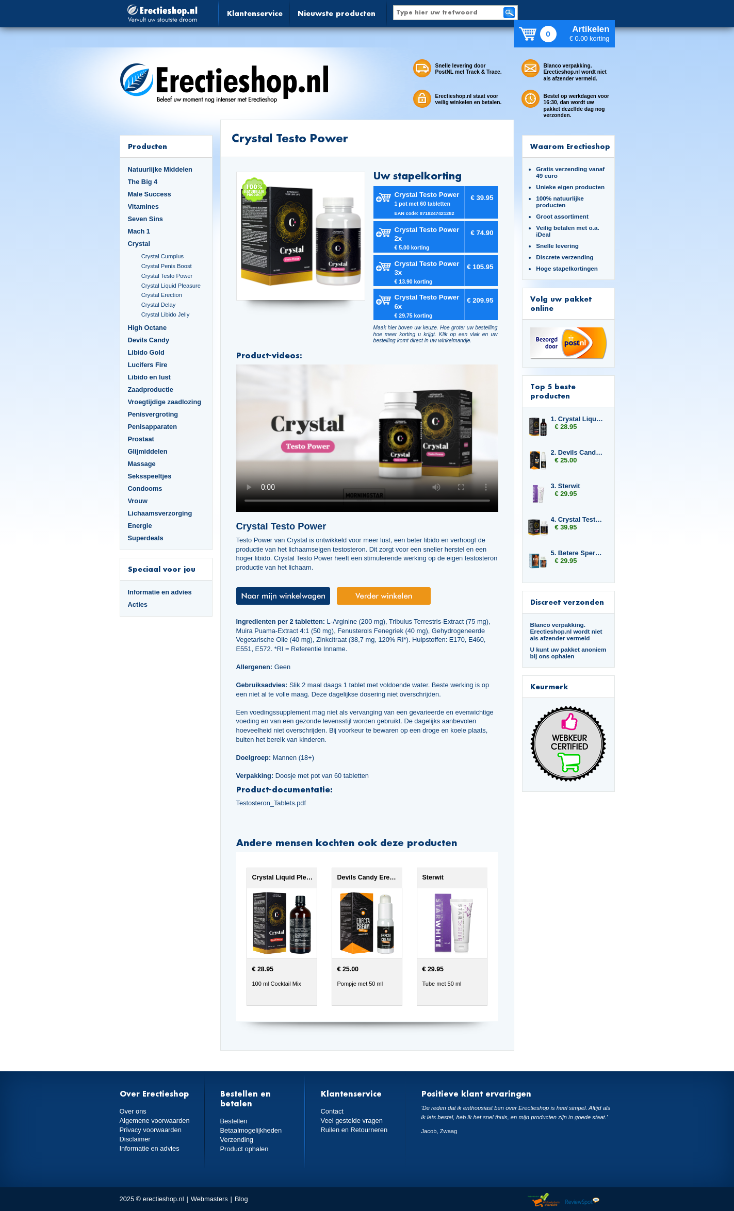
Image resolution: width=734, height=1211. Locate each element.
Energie (140, 525)
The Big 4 (143, 182)
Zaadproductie (150, 389)
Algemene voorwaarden (155, 1120)
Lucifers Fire (148, 365)
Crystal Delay (158, 305)
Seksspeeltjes (150, 476)
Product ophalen (244, 1149)
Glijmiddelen (148, 451)
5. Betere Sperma (578, 553)
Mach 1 (139, 231)
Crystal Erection (161, 295)
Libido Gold (146, 352)
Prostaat (141, 439)
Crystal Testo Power (167, 276)
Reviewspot (582, 1200)
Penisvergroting (153, 414)
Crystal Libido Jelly (165, 314)
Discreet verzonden (567, 602)
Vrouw (138, 501)
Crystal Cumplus (162, 256)
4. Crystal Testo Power (578, 519)
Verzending (236, 1139)
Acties (138, 604)
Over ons (133, 1111)
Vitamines (143, 206)
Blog (241, 1199)
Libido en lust (149, 377)
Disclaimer (135, 1139)
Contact (332, 1111)
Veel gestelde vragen (352, 1120)
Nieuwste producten (337, 13)
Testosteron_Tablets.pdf (271, 803)
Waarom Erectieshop (570, 146)
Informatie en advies (160, 592)
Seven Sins (145, 219)
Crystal (139, 243)
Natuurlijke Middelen (160, 169)
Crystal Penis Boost (166, 266)
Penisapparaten (152, 426)
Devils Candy (149, 340)
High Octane (147, 327)
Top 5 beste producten (553, 391)
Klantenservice (255, 13)
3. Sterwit (565, 486)
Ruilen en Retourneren (354, 1130)
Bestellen (234, 1121)
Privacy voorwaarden (151, 1130)
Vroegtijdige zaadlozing (165, 402)
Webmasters (209, 1199)
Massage (142, 464)
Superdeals (146, 538)
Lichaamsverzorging (160, 513)
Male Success (149, 194)
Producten (147, 146)
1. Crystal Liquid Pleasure (578, 419)
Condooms (145, 488)
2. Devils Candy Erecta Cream (578, 452)
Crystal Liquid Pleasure (171, 286)
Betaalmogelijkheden (251, 1130)
